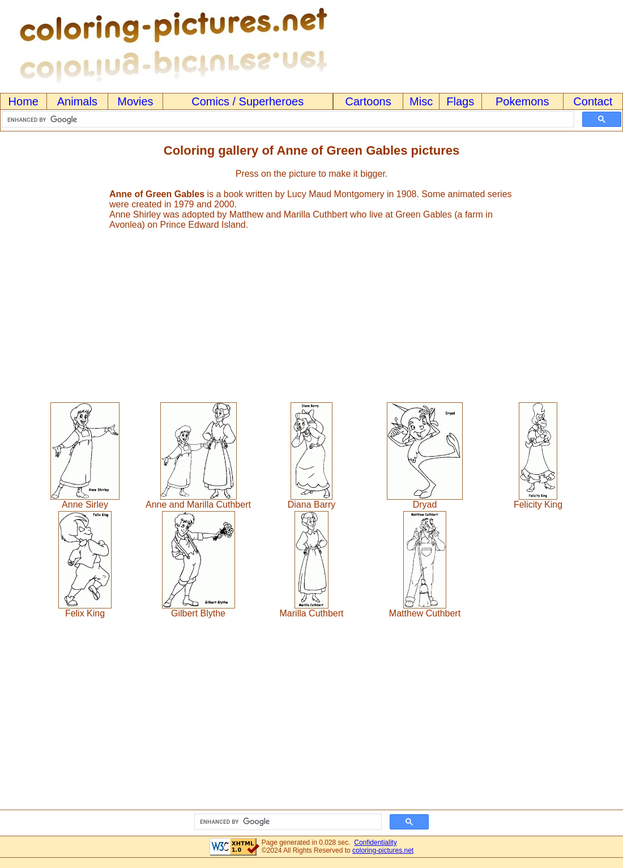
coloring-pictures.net (382, 850)
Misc (421, 101)
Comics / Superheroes (247, 101)
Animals (77, 101)
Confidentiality (375, 842)
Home (23, 101)
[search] (286, 119)
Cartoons (368, 101)
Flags (460, 101)
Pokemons (522, 101)
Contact (592, 101)
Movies (135, 101)
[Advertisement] (311, 311)
